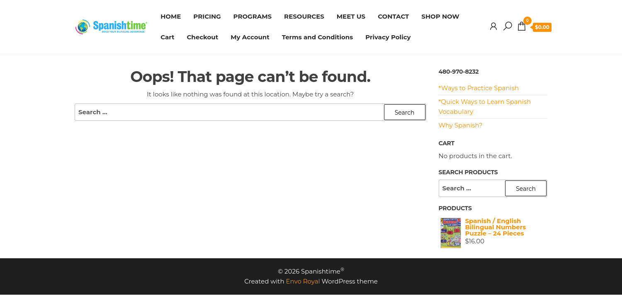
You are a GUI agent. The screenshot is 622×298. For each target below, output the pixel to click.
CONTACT (393, 16)
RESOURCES (304, 16)
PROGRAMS (252, 16)
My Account (250, 37)
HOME (170, 16)
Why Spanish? (461, 125)
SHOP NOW (440, 16)
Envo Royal (303, 281)
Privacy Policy (388, 37)
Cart (167, 37)
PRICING (207, 16)
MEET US (351, 16)
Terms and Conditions (317, 37)
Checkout (202, 37)
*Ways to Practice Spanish (479, 88)
